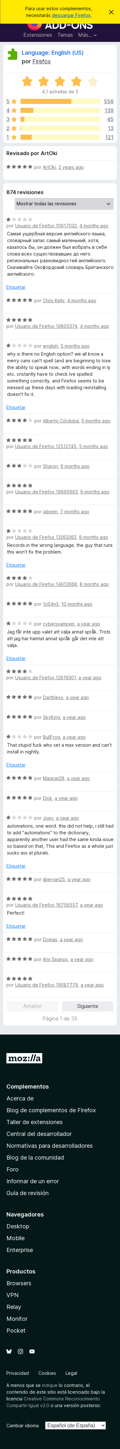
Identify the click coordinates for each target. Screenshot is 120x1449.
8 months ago (93, 537)
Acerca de (20, 1098)
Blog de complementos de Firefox (51, 1110)
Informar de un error (32, 1181)
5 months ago (75, 346)
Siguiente (87, 1006)
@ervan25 (54, 879)
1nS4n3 (51, 604)
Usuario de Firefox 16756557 (46, 905)
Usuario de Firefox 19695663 (46, 491)
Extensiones (37, 35)
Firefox (41, 61)
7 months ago (74, 511)
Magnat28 (53, 778)
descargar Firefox (71, 15)
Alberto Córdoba (61, 420)
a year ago (88, 623)
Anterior (32, 1006)
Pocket (16, 1330)
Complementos (27, 1086)
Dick (47, 798)
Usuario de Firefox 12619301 (45, 677)
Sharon (50, 466)
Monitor (17, 1318)
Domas (50, 939)
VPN (12, 1295)
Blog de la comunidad (35, 1157)
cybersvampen (59, 623)
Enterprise (19, 1250)
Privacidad (17, 1373)
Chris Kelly (54, 300)
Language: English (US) (53, 52)
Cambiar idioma (22, 1425)
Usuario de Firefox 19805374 (46, 326)
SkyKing (51, 717)
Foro (12, 1169)
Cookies (47, 1373)
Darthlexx (53, 697)
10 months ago (76, 604)
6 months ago (75, 466)
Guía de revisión (27, 1193)
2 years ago (71, 167)
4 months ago (93, 225)
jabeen (50, 511)
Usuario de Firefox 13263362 (45, 537)
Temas (65, 35)
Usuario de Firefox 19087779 (46, 985)
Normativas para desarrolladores (49, 1145)
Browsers (18, 1283)
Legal (71, 1373)
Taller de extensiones (34, 1122)
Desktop (17, 1226)
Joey (48, 818)
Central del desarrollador (39, 1133)
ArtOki (49, 167)
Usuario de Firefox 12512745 (45, 446)
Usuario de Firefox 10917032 (46, 225)
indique (50, 1385)
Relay (13, 1306)
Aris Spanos (55, 959)
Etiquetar (16, 287)
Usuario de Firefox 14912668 (46, 584)
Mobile (15, 1238)
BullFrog (51, 737)
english (50, 346)
